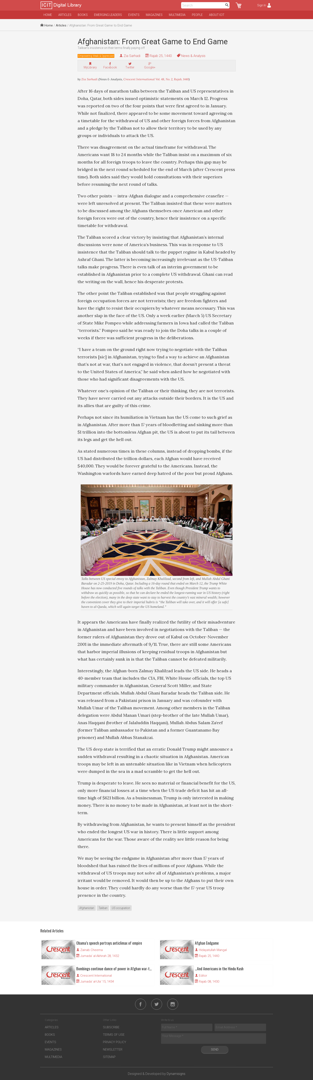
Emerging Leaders (108, 15)
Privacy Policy (114, 1042)
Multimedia (177, 15)
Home (48, 15)
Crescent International (96, 975)
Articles (64, 15)
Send (215, 1049)
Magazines (154, 15)
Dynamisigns (176, 1074)
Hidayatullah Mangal (213, 950)
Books (83, 15)
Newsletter (112, 1049)
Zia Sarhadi (132, 56)
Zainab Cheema (91, 950)
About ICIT (216, 15)
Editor (203, 975)
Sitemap (109, 1057)
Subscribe (111, 1027)
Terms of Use (113, 1035)
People (197, 15)
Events (133, 15)
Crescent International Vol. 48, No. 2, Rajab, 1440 (156, 79)
